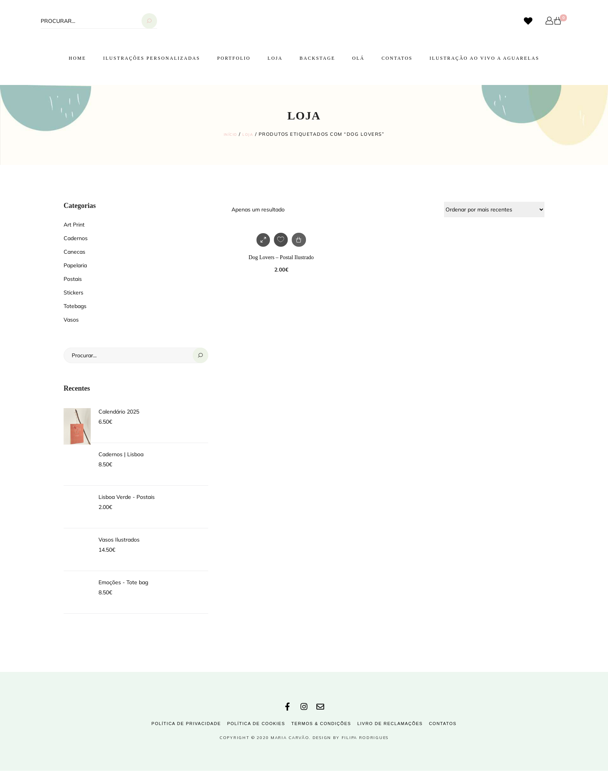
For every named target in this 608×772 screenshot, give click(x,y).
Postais (73, 278)
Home (77, 58)
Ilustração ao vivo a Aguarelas (484, 58)
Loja (275, 58)
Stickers (73, 292)
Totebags (75, 305)
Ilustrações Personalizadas (151, 58)
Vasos (71, 319)
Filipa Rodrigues (365, 738)
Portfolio (233, 58)
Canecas (74, 251)
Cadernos (76, 237)
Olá (358, 58)
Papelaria (75, 264)
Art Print (74, 224)
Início (229, 134)
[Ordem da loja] (494, 209)
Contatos (397, 58)
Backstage (317, 58)
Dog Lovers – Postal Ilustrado (281, 257)
